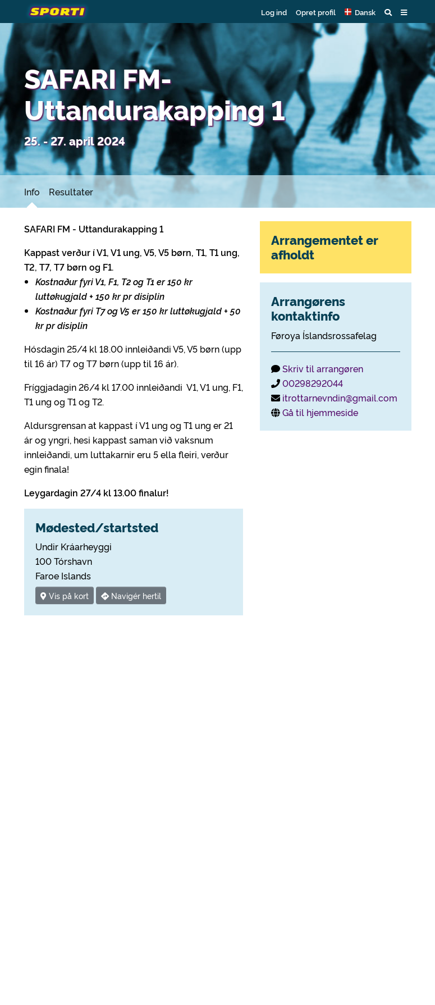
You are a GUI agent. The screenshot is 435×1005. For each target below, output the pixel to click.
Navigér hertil (131, 595)
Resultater (71, 191)
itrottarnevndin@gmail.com (339, 397)
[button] (360, 11)
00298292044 (312, 383)
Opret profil (316, 12)
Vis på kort (64, 595)
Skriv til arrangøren (322, 368)
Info (32, 191)
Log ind (274, 12)
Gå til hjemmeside (320, 412)
